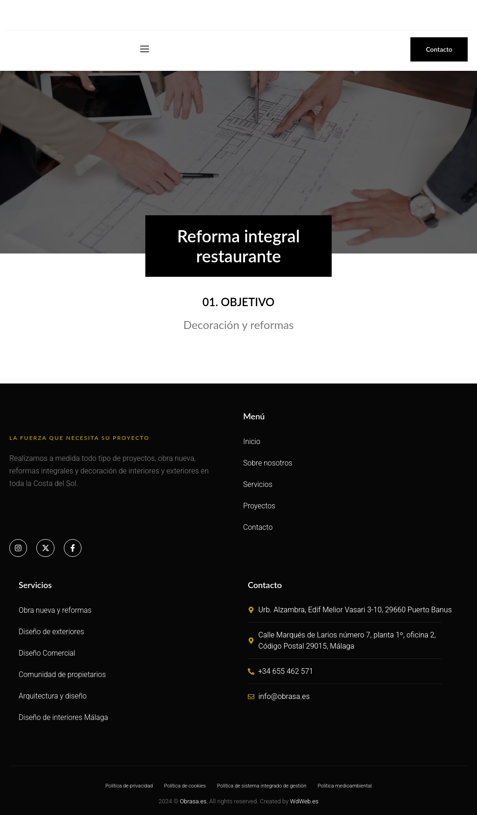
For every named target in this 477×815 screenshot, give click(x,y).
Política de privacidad (129, 786)
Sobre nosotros (268, 463)
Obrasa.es (193, 801)
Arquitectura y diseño (53, 696)
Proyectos (259, 505)
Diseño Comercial (47, 653)
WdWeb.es (304, 801)
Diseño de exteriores (52, 631)
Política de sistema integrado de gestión (262, 786)
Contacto (258, 527)
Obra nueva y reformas (56, 610)
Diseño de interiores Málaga (64, 717)
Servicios (258, 484)
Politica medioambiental (345, 786)
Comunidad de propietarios (63, 674)
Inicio (251, 441)
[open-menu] (144, 49)
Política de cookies (185, 786)
